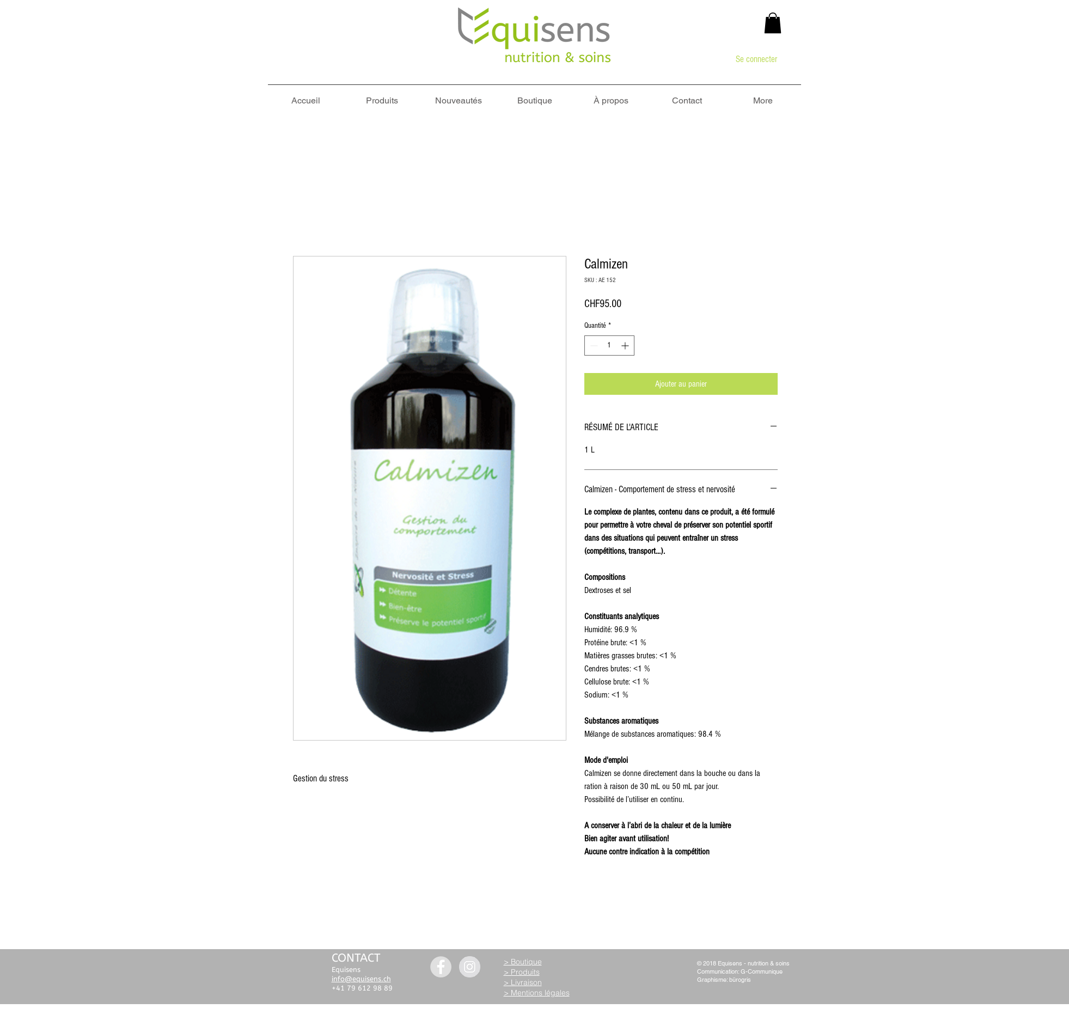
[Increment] (626, 345)
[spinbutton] (609, 345)
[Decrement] (593, 345)
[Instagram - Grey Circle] (469, 966)
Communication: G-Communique (740, 971)
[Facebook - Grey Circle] (440, 966)
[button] (772, 23)
